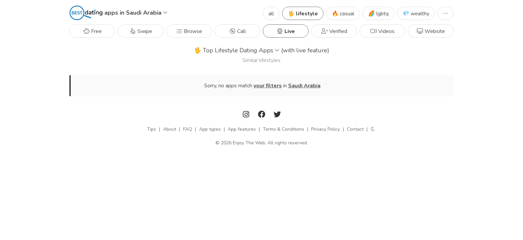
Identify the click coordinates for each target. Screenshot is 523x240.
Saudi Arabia (304, 85)
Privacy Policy (325, 129)
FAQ (187, 129)
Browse (189, 31)
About (169, 129)
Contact (355, 129)
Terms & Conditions (283, 129)
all (271, 13)
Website (431, 31)
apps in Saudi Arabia (135, 13)
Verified (334, 31)
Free (92, 31)
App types (210, 129)
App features (242, 129)
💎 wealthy (416, 13)
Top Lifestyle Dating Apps (261, 50)
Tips (151, 129)
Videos (382, 31)
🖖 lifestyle (303, 13)
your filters (267, 85)
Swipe (140, 31)
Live (286, 31)
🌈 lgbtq (378, 13)
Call (237, 31)
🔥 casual (343, 13)
